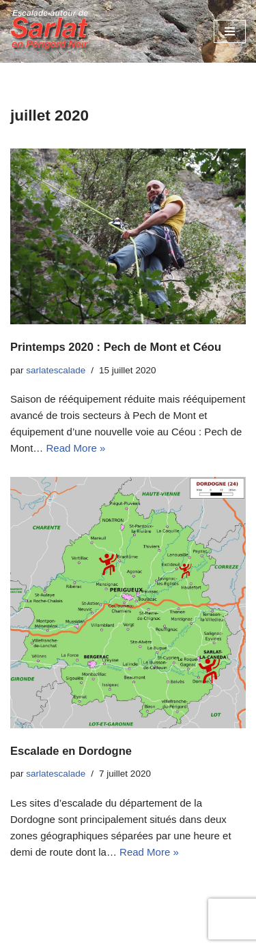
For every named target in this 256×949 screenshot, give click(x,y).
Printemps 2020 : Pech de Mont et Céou (115, 347)
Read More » (76, 448)
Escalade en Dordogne (71, 751)
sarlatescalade (55, 370)
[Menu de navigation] (230, 31)
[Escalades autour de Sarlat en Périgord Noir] (51, 31)
